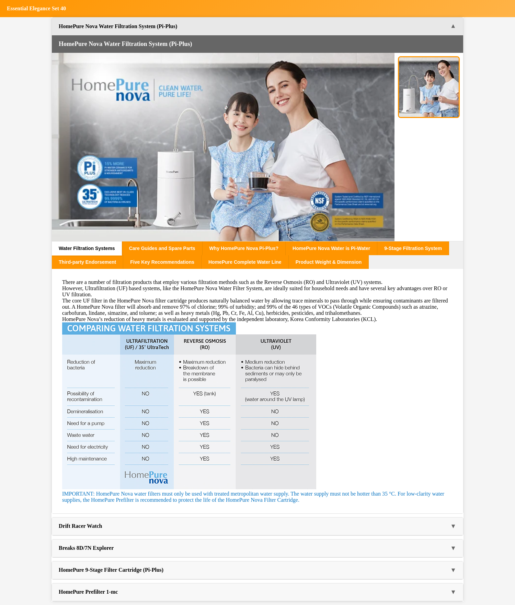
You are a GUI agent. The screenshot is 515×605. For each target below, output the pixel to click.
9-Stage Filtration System (413, 248)
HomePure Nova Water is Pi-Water (331, 248)
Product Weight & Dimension (329, 262)
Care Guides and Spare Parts (162, 248)
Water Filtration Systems (87, 248)
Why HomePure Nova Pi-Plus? (243, 248)
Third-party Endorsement (87, 262)
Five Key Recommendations (162, 262)
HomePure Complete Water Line (245, 262)
